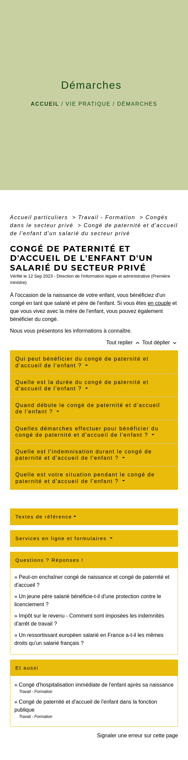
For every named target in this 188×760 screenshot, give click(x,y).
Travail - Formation (108, 217)
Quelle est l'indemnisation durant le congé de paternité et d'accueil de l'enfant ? (83, 455)
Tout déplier (160, 342)
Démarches (137, 104)
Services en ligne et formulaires (62, 538)
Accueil (45, 104)
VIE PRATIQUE (88, 104)
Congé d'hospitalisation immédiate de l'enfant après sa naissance (96, 685)
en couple (159, 303)
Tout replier (124, 342)
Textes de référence (43, 516)
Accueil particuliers (40, 217)
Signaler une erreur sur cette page (137, 735)
